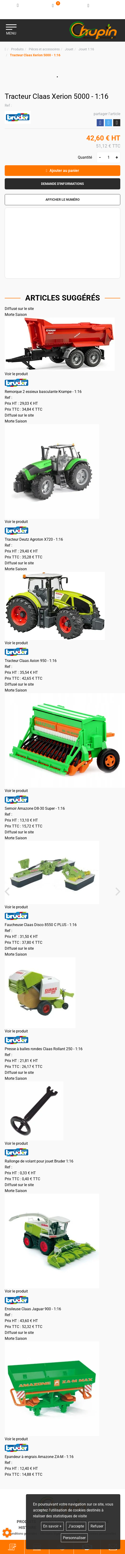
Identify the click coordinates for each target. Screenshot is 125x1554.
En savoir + (52, 1526)
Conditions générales (23, 1533)
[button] (35, 55)
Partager (100, 123)
